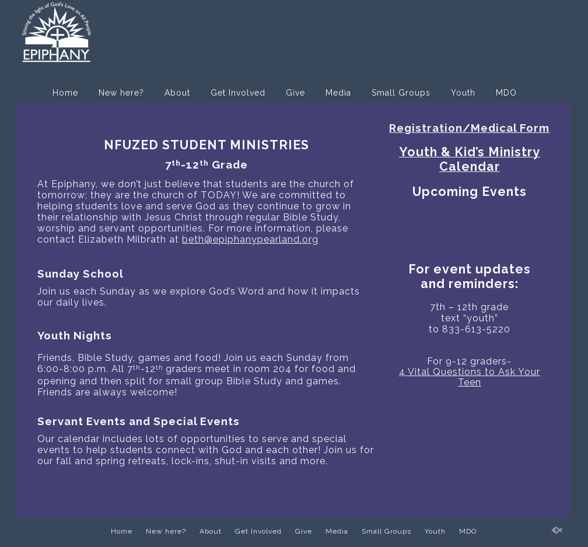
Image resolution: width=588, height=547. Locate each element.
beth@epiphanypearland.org (250, 239)
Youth (463, 92)
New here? (121, 92)
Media (338, 92)
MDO (506, 92)
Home (65, 92)
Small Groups (401, 92)
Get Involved (238, 92)
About (177, 92)
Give (295, 92)
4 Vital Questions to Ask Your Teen (469, 377)
